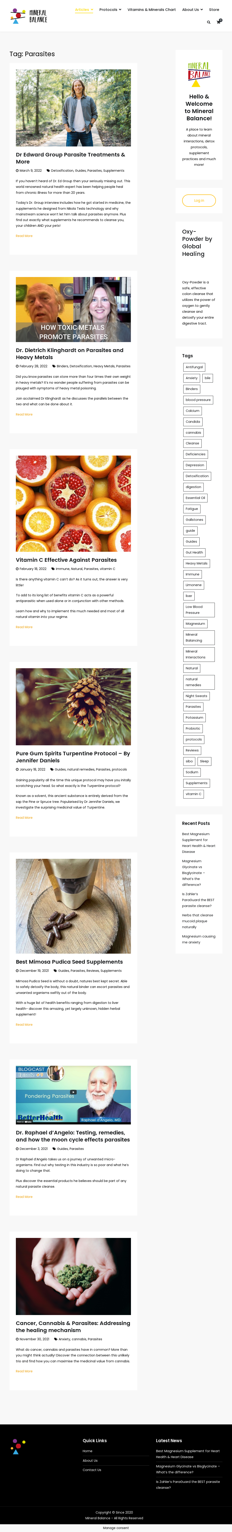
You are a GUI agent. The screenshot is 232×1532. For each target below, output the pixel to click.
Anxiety (64, 1339)
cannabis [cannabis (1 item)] (193, 432)
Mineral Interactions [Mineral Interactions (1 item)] (195, 654)
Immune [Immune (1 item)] (192, 574)
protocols (119, 769)
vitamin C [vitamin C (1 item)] (193, 794)
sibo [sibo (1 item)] (189, 761)
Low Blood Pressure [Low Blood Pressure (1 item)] (194, 610)
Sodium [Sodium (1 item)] (192, 772)
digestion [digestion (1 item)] (193, 487)
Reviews (93, 970)
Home (87, 1451)
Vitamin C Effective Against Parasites (66, 560)
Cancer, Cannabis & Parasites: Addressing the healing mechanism (73, 1326)
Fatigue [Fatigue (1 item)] (192, 508)
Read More (24, 236)
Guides (80, 170)
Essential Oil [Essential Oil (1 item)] (195, 498)
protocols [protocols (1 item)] (194, 739)
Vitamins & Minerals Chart (152, 9)
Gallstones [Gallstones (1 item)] (194, 519)
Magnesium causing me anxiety (198, 939)
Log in (199, 200)
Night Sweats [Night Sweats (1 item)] (196, 696)
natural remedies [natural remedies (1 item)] (193, 682)
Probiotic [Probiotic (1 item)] (193, 728)
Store (214, 9)
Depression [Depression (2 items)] (195, 465)
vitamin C (107, 569)
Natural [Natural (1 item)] (192, 668)
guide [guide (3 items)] (190, 530)
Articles (82, 9)
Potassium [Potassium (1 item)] (194, 717)
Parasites (94, 170)
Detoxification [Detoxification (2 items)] (197, 476)
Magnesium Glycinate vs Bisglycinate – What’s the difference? (193, 873)
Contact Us (92, 1470)
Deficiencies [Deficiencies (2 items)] (195, 454)
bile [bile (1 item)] (207, 378)
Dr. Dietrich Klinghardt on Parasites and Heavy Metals (69, 353)
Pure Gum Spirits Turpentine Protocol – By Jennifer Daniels (73, 757)
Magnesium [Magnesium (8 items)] (195, 623)
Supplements (113, 170)
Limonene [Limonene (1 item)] (194, 585)
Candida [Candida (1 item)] (193, 421)
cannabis (79, 1339)
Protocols (108, 9)
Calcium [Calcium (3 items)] (192, 410)
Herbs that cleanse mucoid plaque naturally (197, 921)
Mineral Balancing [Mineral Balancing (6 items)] (194, 637)
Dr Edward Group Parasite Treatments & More (70, 158)
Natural (76, 569)
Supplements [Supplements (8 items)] (197, 783)
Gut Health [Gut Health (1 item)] (194, 552)
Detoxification (62, 170)
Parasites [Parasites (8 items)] (193, 706)
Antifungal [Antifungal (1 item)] (194, 367)
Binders (62, 366)
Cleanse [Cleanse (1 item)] (192, 443)
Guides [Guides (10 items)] (191, 541)
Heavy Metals (104, 366)
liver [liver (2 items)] (189, 596)
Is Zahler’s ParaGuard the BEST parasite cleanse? (198, 900)
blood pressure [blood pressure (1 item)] (198, 400)
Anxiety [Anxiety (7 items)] (192, 378)
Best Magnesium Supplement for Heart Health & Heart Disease (198, 843)
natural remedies (80, 769)
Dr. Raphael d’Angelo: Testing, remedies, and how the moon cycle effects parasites (73, 1136)
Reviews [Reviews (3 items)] (192, 750)
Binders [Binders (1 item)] (192, 389)
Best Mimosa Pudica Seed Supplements (69, 961)
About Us (190, 9)
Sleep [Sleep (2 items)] (204, 761)
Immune (63, 569)
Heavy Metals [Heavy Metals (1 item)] (197, 563)
